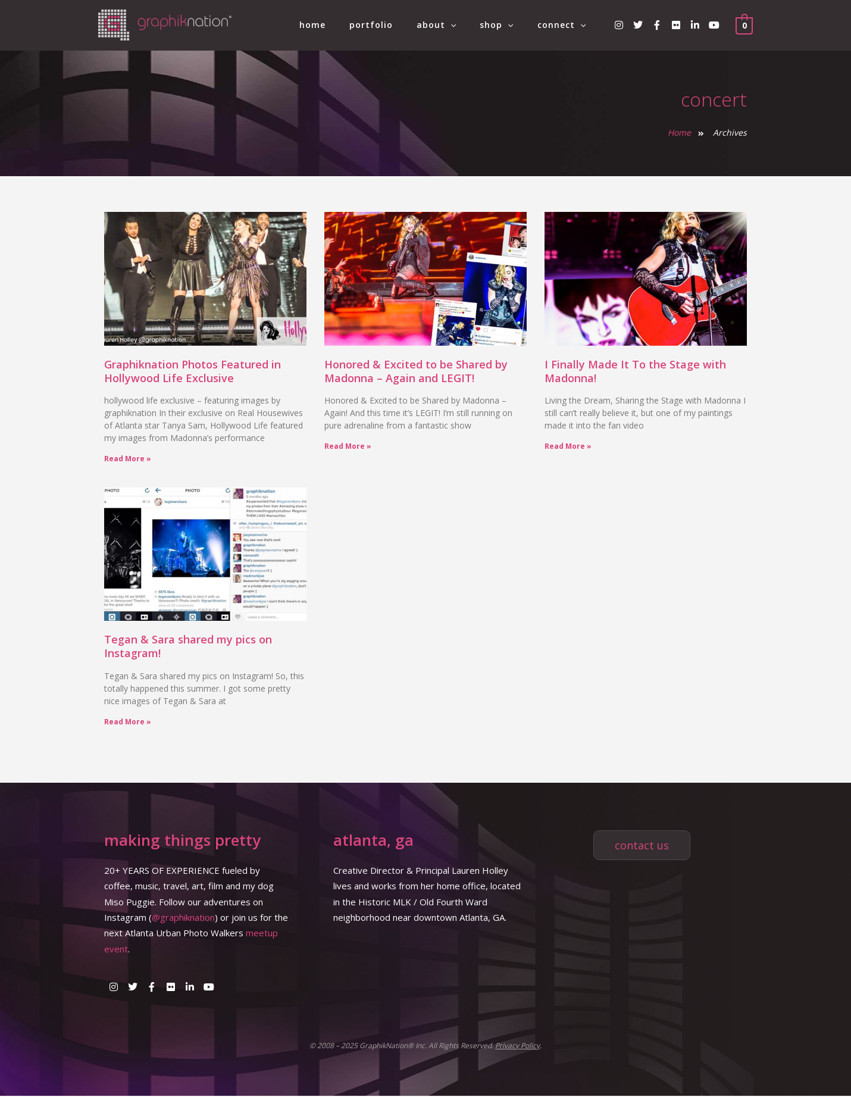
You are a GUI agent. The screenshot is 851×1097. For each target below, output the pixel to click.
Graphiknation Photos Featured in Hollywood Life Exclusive (192, 371)
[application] (468, 25)
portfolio (396, 24)
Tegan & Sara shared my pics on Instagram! (188, 647)
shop (507, 25)
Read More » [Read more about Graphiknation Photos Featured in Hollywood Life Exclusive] (127, 459)
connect (565, 25)
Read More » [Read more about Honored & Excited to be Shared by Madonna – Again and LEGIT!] (347, 446)
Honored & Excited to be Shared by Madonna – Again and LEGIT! (416, 371)
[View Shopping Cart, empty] (744, 25)
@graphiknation (183, 918)
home (344, 24)
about (454, 25)
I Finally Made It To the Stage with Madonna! (635, 371)
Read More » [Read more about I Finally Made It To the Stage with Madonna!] (568, 446)
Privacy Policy (517, 1047)
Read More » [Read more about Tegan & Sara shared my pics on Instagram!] (127, 722)
